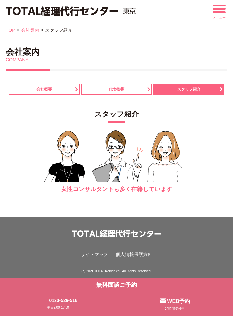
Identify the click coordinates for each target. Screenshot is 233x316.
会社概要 (44, 89)
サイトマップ (94, 254)
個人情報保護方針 (134, 254)
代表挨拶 (116, 89)
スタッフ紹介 (189, 89)
